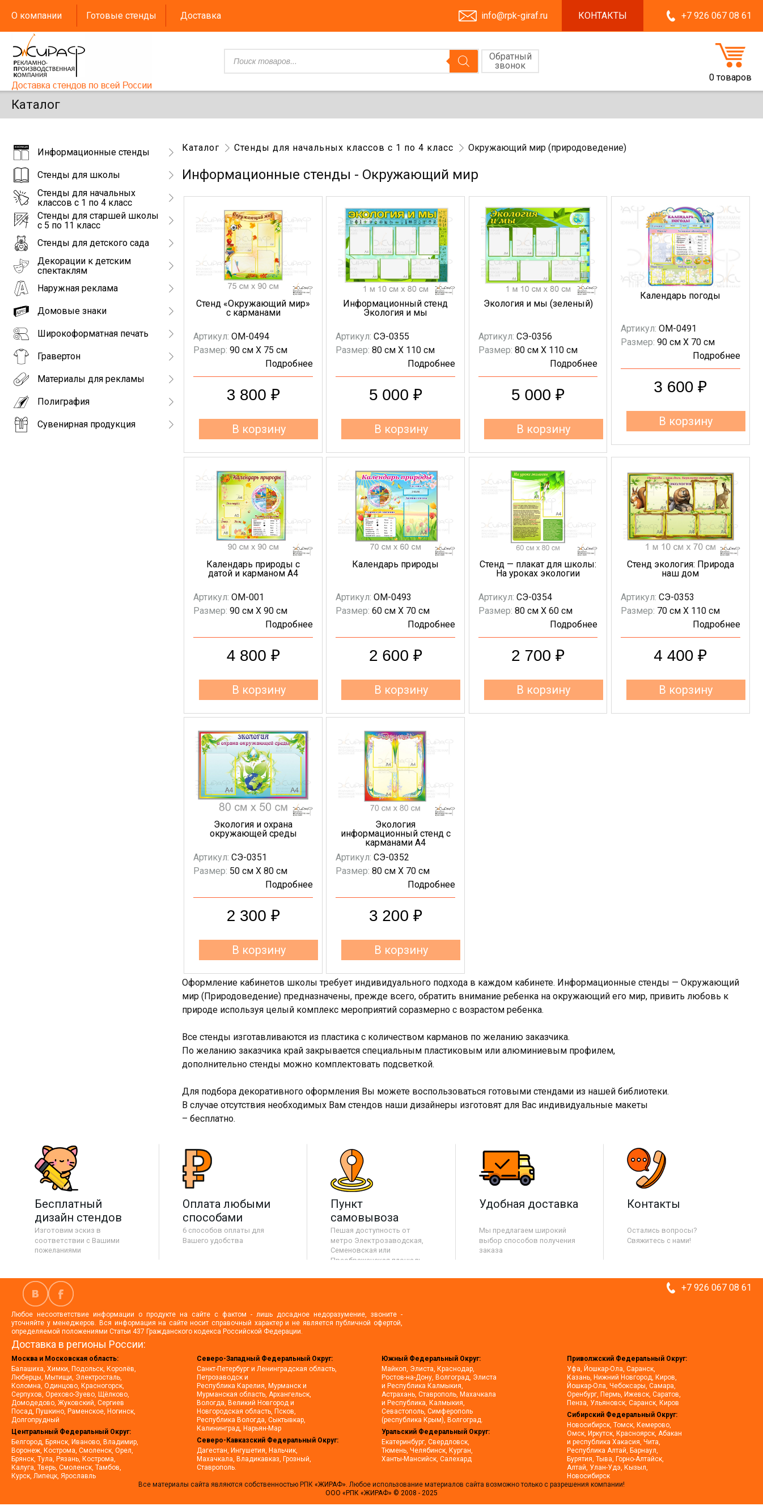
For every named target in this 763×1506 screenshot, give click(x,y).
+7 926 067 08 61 (716, 15)
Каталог (200, 147)
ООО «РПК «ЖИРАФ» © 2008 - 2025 (381, 1493)
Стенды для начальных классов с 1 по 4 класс (343, 147)
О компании (36, 15)
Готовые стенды (121, 15)
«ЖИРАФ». (332, 1484)
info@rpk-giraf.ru (514, 15)
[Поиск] (464, 61)
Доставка (200, 15)
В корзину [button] (259, 429)
